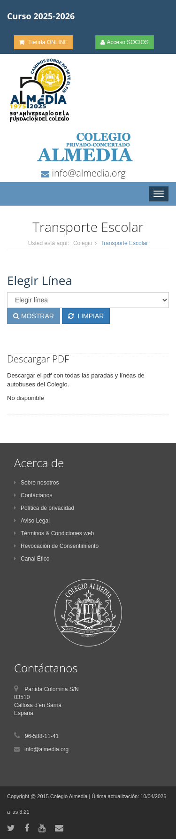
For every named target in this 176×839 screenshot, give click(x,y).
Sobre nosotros (36, 482)
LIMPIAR (86, 316)
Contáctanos (33, 495)
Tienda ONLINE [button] (43, 42)
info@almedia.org (87, 173)
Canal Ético (31, 558)
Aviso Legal (32, 520)
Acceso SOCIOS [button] (124, 42)
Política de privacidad (44, 508)
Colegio (82, 243)
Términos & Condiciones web (54, 533)
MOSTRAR (33, 316)
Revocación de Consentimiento (56, 546)
